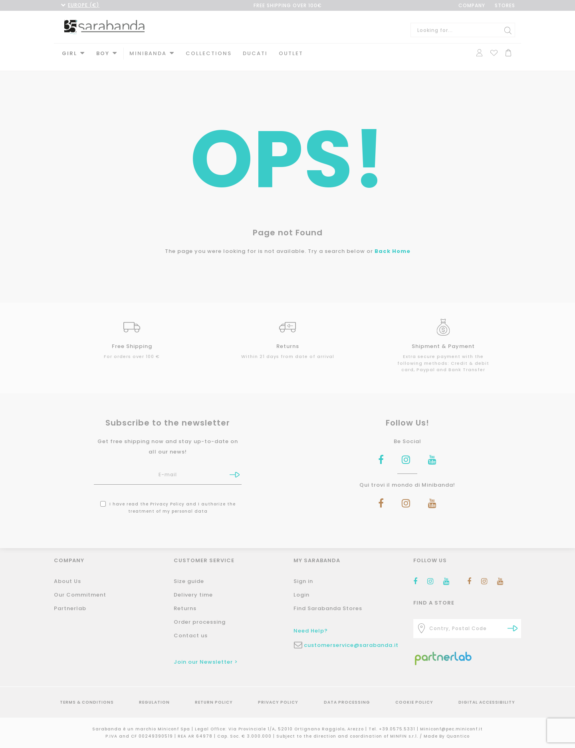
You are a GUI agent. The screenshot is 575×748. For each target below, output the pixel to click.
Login (301, 595)
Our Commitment (80, 595)
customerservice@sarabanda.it (351, 645)
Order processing (200, 622)
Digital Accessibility (486, 702)
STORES (505, 5)
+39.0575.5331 (398, 729)
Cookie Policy (414, 702)
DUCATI (255, 53)
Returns (185, 608)
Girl (69, 53)
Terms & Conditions (87, 702)
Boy (102, 53)
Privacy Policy (167, 497)
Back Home (392, 244)
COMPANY (471, 5)
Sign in (303, 581)
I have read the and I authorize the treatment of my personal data (168, 500)
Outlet (291, 53)
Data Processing (347, 702)
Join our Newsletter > (206, 662)
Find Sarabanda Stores (327, 608)
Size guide (189, 581)
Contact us (191, 635)
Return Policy (214, 702)
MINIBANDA (148, 53)
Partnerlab (70, 608)
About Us (67, 581)
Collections (209, 53)
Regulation (154, 702)
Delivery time (193, 595)
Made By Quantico (447, 736)
